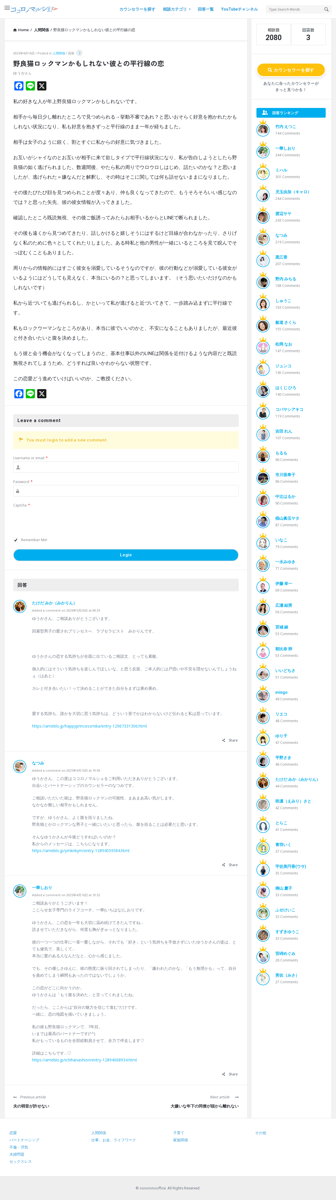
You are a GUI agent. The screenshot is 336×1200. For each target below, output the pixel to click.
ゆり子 (281, 736)
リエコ (281, 714)
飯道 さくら (285, 322)
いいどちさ (285, 670)
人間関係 (59, 53)
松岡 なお (283, 344)
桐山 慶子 (283, 888)
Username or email (30, 458)
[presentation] (56, 520)
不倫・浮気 (18, 1147)
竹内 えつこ (285, 126)
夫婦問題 (16, 1154)
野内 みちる (285, 279)
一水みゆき (285, 561)
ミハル (281, 170)
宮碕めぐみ (285, 953)
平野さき (283, 757)
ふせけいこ (285, 910)
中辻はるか (285, 496)
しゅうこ (283, 300)
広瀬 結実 (283, 605)
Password (23, 481)
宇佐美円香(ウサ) (290, 866)
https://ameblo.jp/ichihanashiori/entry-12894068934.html (84, 1060)
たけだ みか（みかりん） (54, 603)
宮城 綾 (281, 627)
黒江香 (281, 257)
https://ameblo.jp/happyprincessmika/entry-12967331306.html (89, 726)
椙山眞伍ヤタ (287, 518)
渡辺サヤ (283, 213)
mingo (281, 692)
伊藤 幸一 (283, 583)
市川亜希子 (285, 474)
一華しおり (42, 887)
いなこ (281, 540)
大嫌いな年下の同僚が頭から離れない (205, 1106)
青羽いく (283, 844)
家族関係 (180, 1140)
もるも (281, 453)
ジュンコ (283, 366)
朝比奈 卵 (283, 649)
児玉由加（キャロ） (293, 192)
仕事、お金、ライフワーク (113, 1140)
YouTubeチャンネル (239, 9)
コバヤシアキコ (289, 409)
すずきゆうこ (287, 931)
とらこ (281, 823)
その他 (260, 1133)
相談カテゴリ (176, 9)
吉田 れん (283, 431)
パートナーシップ (24, 1140)
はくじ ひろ (285, 387)
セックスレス (20, 1161)
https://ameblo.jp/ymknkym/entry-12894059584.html (80, 850)
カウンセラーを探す (137, 9)
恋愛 (13, 1133)
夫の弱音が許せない (31, 1106)
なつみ (38, 763)
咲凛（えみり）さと (293, 801)
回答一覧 (206, 9)
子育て (178, 1133)
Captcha (21, 505)
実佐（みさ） (287, 975)
